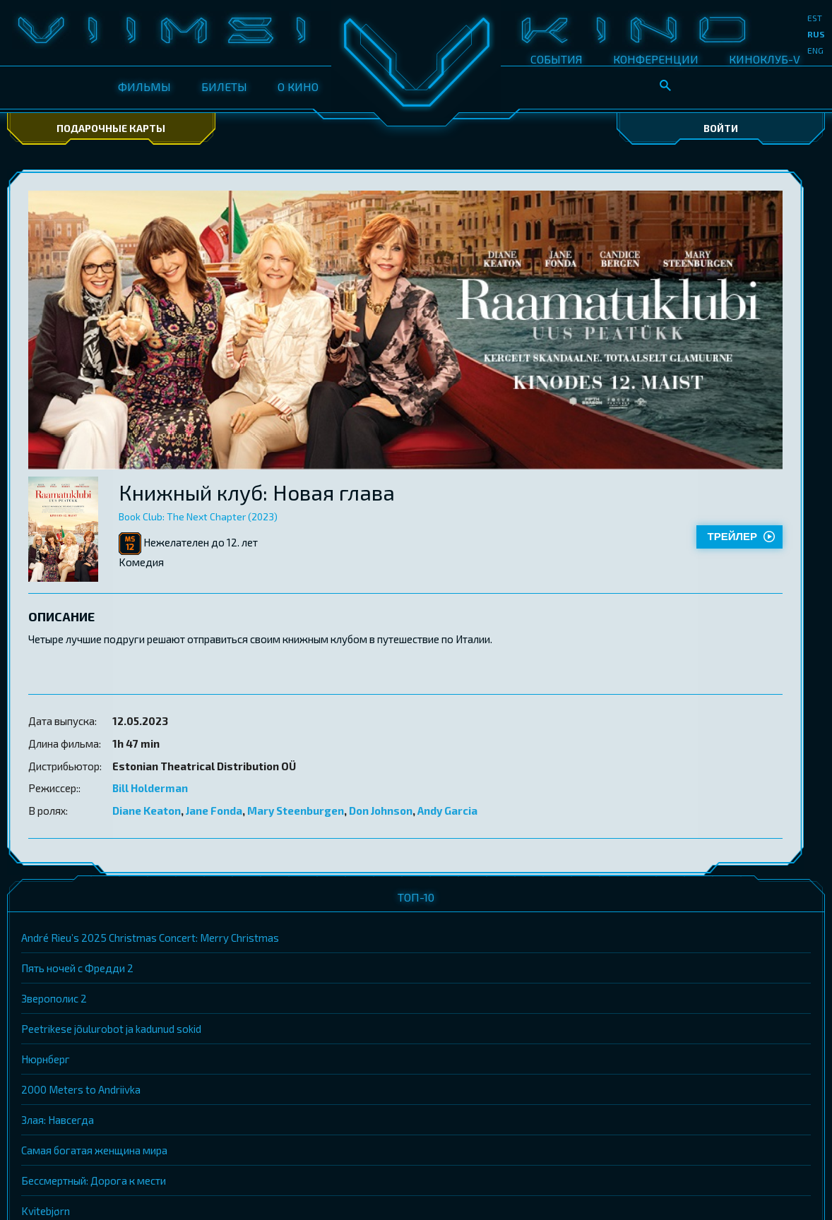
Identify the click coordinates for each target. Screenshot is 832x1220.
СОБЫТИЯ (556, 59)
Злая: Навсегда (57, 1119)
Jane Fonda (214, 810)
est (814, 18)
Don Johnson (380, 810)
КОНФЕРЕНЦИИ (656, 59)
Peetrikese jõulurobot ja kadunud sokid (111, 1028)
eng (815, 50)
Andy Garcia (447, 810)
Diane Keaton (146, 810)
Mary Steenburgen (295, 810)
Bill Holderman (150, 788)
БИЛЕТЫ (224, 86)
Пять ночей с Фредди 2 (77, 968)
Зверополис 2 (54, 998)
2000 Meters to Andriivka (81, 1089)
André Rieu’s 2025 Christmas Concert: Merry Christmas (150, 937)
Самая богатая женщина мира (94, 1150)
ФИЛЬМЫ (144, 86)
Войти (720, 128)
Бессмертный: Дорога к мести (93, 1180)
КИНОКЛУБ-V (764, 59)
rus (816, 34)
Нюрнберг (45, 1059)
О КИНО (298, 86)
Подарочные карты (111, 128)
